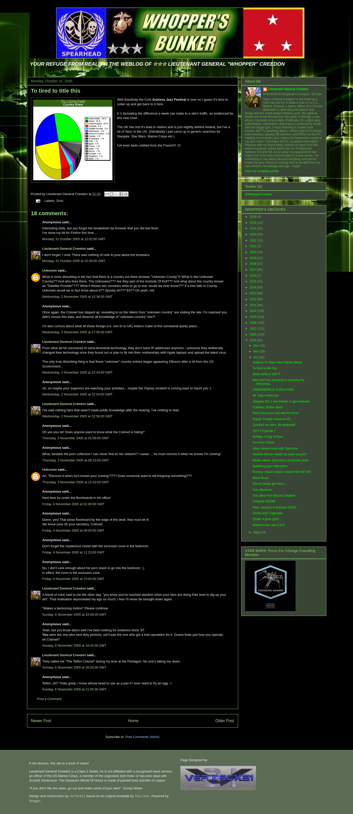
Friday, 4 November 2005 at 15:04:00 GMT (73, 579)
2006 (253, 334)
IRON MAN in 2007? (266, 374)
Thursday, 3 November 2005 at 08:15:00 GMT (75, 460)
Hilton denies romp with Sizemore (275, 448)
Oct (256, 357)
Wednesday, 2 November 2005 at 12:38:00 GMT (77, 297)
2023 (253, 234)
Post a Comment (49, 699)
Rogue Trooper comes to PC (271, 419)
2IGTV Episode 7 (263, 431)
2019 (253, 258)
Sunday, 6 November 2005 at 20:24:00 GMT (74, 667)
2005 (253, 340)
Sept (256, 532)
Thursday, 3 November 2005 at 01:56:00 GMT (75, 438)
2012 (253, 299)
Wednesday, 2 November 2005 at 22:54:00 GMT (77, 394)
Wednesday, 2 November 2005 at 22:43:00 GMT (77, 372)
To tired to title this (55, 91)
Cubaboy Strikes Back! (267, 407)
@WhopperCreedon (258, 194)
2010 (253, 311)
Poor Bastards (262, 490)
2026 (253, 216)
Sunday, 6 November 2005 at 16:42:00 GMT (74, 645)
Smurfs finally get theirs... (269, 484)
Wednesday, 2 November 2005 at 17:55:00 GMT (77, 332)
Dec (256, 345)
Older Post (224, 721)
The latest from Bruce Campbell (273, 495)
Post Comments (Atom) (142, 737)
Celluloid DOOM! (263, 501)
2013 (253, 293)
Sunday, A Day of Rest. (267, 436)
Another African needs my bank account (279, 454)
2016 (253, 275)
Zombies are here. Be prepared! (273, 425)
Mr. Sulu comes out (265, 395)
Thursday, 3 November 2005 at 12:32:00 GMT (75, 482)
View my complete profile (262, 171)
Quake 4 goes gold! (265, 519)
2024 (253, 228)
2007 (253, 328)
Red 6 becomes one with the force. (275, 413)
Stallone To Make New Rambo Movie (277, 362)
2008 (253, 322)
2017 (253, 270)
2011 (253, 305)
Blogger (34, 801)
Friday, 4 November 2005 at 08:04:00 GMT (73, 530)
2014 (253, 287)
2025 (253, 223)
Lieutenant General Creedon (64, 248)
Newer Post (41, 721)
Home (133, 721)
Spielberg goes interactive (269, 466)
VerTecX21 (77, 796)
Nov (256, 351)
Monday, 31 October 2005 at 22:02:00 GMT (74, 239)
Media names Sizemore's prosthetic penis (280, 460)
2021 (253, 246)
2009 (253, 317)
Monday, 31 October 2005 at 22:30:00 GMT (74, 261)
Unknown (49, 270)
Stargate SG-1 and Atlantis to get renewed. (281, 401)
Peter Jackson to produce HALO (274, 507)
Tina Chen (142, 796)
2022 (253, 240)
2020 (253, 252)
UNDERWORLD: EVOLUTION (273, 389)
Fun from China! (263, 442)
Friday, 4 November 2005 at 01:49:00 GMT (73, 504)
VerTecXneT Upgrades (267, 513)
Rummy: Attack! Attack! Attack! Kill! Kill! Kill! (281, 472)
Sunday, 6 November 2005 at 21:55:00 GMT (74, 689)
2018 (253, 264)
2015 (253, 281)
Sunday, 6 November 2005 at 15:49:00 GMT (74, 614)
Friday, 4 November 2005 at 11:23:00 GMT (73, 552)
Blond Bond (260, 478)
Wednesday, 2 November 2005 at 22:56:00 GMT (77, 416)
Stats (59, 201)
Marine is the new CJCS (268, 525)
